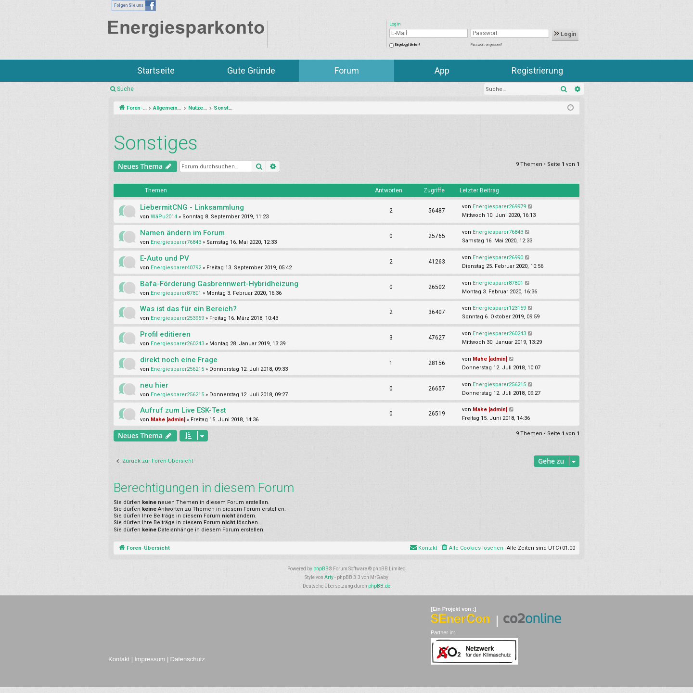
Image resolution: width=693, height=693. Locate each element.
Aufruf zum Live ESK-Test (183, 410)
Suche (125, 89)
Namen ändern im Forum (182, 232)
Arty (329, 577)
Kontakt (118, 659)
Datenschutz (187, 659)
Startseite (156, 70)
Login (565, 34)
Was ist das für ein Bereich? (188, 308)
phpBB (321, 568)
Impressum (149, 659)
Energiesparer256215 (177, 369)
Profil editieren (165, 334)
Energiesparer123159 (499, 308)
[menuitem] (471, 548)
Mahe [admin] (490, 359)
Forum (346, 70)
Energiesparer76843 (176, 242)
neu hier (154, 385)
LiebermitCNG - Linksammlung (192, 207)
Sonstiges (156, 143)
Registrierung (537, 70)
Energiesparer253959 (177, 318)
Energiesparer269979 (499, 206)
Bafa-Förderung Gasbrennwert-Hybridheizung (219, 283)
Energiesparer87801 (176, 293)
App (442, 70)
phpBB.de (379, 586)
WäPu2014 (164, 217)
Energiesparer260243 (177, 343)
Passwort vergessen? (486, 45)
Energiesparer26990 (498, 257)
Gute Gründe (251, 70)
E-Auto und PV (164, 258)
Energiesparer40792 (176, 268)
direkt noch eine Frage (179, 359)
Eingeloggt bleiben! (407, 45)
